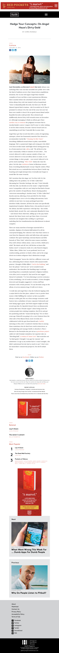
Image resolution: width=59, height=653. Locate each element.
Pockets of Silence (21, 459)
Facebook (26, 357)
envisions (25, 164)
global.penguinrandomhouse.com (29, 650)
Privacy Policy (16, 611)
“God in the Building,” (39, 264)
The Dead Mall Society (22, 453)
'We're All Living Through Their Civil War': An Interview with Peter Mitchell (29, 391)
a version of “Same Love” (28, 336)
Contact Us (15, 609)
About (14, 604)
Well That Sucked (17, 547)
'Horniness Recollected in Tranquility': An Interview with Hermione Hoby (30, 389)
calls (27, 149)
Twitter (41, 357)
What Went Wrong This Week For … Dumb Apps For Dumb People (28, 551)
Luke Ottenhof (13, 431)
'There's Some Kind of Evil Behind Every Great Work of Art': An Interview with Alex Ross (29, 393)
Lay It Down (13, 429)
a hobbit (41, 321)
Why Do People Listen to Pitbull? (28, 592)
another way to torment (17, 122)
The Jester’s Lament (17, 434)
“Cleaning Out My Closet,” (34, 139)
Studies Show (16, 590)
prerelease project (43, 331)
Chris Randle (31, 32)
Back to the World (41, 383)
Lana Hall (18, 455)
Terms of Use (16, 617)
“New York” (28, 162)
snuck (32, 87)
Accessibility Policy (18, 614)
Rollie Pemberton (14, 437)
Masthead (15, 606)
